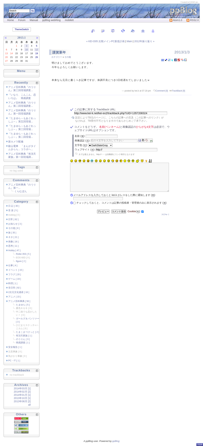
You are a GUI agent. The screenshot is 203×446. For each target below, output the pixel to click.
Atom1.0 (175, 20)
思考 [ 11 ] (13, 246)
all (29, 404)
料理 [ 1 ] (12, 283)
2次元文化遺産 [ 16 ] (18, 292)
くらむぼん (20, 191)
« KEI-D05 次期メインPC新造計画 (105, 41)
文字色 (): (81, 145)
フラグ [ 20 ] (14, 274)
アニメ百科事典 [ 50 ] (19, 301)
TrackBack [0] (178, 91)
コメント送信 (119, 216)
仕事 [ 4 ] (12, 265)
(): (134, 216)
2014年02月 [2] (22, 391)
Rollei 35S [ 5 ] (23, 254)
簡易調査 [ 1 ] (23, 342)
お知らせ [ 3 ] (15, 224)
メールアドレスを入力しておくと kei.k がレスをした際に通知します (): (114, 200)
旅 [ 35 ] (12, 232)
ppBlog (115, 441)
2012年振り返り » (144, 41)
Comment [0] (162, 91)
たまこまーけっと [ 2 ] (27, 332)
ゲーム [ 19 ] (14, 279)
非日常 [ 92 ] (14, 288)
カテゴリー (56, 57)
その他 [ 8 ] (14, 228)
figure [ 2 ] (21, 261)
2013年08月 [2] (22, 401)
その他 (67, 57)
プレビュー (103, 216)
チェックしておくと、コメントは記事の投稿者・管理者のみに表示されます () (121, 208)
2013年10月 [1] (22, 398)
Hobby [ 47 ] (14, 250)
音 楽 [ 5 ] (13, 210)
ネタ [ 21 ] (13, 237)
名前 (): (80, 136)
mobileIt (69, 20)
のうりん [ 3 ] (23, 339)
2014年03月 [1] (22, 388)
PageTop (199, 444)
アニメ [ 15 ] (14, 296)
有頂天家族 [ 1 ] (24, 335)
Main (129, 41)
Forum (21, 20)
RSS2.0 (193, 20)
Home (10, 20)
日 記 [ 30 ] (13, 206)
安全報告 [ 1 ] (15, 347)
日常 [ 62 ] (13, 219)
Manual (34, 20)
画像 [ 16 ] (13, 241)
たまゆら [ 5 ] (23, 305)
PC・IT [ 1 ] (14, 360)
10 (26, 49)
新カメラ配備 (15, 141)
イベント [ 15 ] (15, 270)
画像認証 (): (82, 140)
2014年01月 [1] (22, 394)
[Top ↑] (166, 220)
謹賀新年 (59, 52)
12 (36, 49)
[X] (163, 220)
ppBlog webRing (51, 20)
